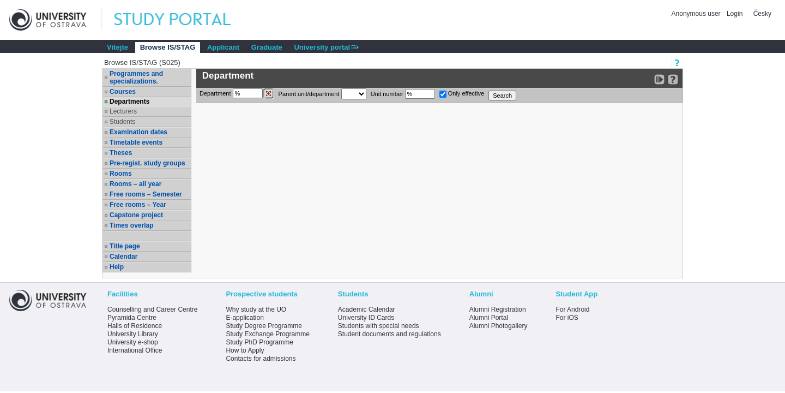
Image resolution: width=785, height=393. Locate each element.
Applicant (223, 47)
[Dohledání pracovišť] (268, 93)
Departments (129, 101)
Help (117, 267)
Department (237, 93)
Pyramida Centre (131, 317)
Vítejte (117, 47)
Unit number (403, 94)
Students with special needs (378, 326)
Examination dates (138, 132)
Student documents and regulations (389, 334)
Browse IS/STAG (168, 47)
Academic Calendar (366, 309)
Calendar (123, 256)
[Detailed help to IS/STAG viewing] (673, 79)
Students (122, 122)
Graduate (266, 47)
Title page (125, 246)
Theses (121, 153)
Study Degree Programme (263, 326)
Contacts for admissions (260, 358)
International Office (134, 350)
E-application (244, 317)
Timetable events (136, 142)
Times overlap (131, 225)
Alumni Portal (488, 317)
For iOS (566, 317)
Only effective (462, 94)
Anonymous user (697, 13)
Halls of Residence (134, 326)
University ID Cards (366, 317)
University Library (132, 334)
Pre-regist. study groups (147, 163)
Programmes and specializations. (136, 77)
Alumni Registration (497, 309)
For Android (572, 309)
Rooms (121, 173)
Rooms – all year (135, 184)
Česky (762, 13)
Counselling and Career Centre (152, 309)
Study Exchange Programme (267, 334)
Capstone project (136, 215)
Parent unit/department (322, 93)
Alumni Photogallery (498, 326)
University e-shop (132, 342)
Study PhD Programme (259, 342)
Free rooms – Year (138, 205)
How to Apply (245, 350)
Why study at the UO (256, 309)
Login (734, 13)
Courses (123, 92)
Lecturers (123, 111)
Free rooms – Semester (146, 194)
